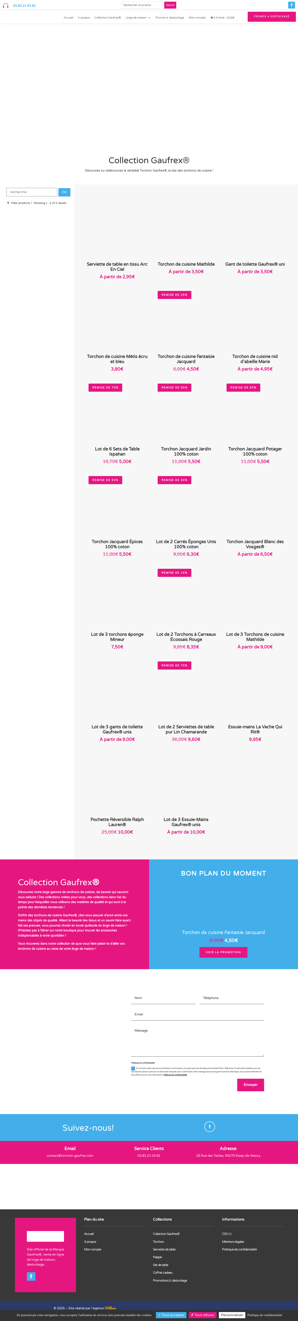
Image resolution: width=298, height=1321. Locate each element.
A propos (84, 17)
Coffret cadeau (162, 1273)
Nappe (157, 1257)
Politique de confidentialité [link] (264, 1315)
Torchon (158, 1242)
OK (64, 192)
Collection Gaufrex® (107, 17)
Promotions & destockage (170, 1281)
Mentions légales (233, 1242)
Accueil (68, 17)
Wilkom (110, 1308)
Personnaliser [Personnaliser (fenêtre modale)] (232, 1315)
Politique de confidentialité (175, 1075)
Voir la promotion (223, 952)
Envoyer (250, 1085)
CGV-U (226, 1234)
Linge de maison (136, 17)
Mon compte (197, 17)
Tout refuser (202, 1315)
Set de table (160, 1265)
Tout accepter (171, 1315)
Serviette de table (164, 1250)
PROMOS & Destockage (271, 16)
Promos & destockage (170, 17)
